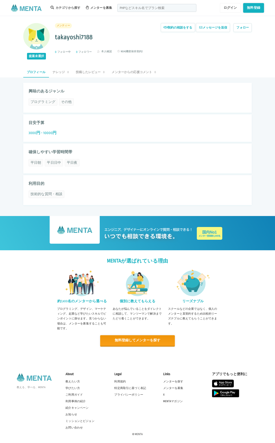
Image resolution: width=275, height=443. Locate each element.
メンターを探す (173, 381)
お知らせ (71, 414)
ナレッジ (60, 72)
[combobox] (156, 8)
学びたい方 (72, 387)
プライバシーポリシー (128, 394)
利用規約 (120, 381)
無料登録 (253, 7)
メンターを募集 (99, 7)
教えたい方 (72, 381)
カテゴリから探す (65, 7)
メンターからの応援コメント (134, 72)
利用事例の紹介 (75, 400)
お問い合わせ (74, 427)
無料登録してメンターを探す (137, 340)
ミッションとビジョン (79, 420)
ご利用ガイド (74, 394)
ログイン (230, 7)
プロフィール (36, 72)
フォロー (242, 27)
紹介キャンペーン (77, 407)
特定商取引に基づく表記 (130, 387)
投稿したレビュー (90, 72)
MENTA (139, 434)
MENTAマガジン (173, 400)
